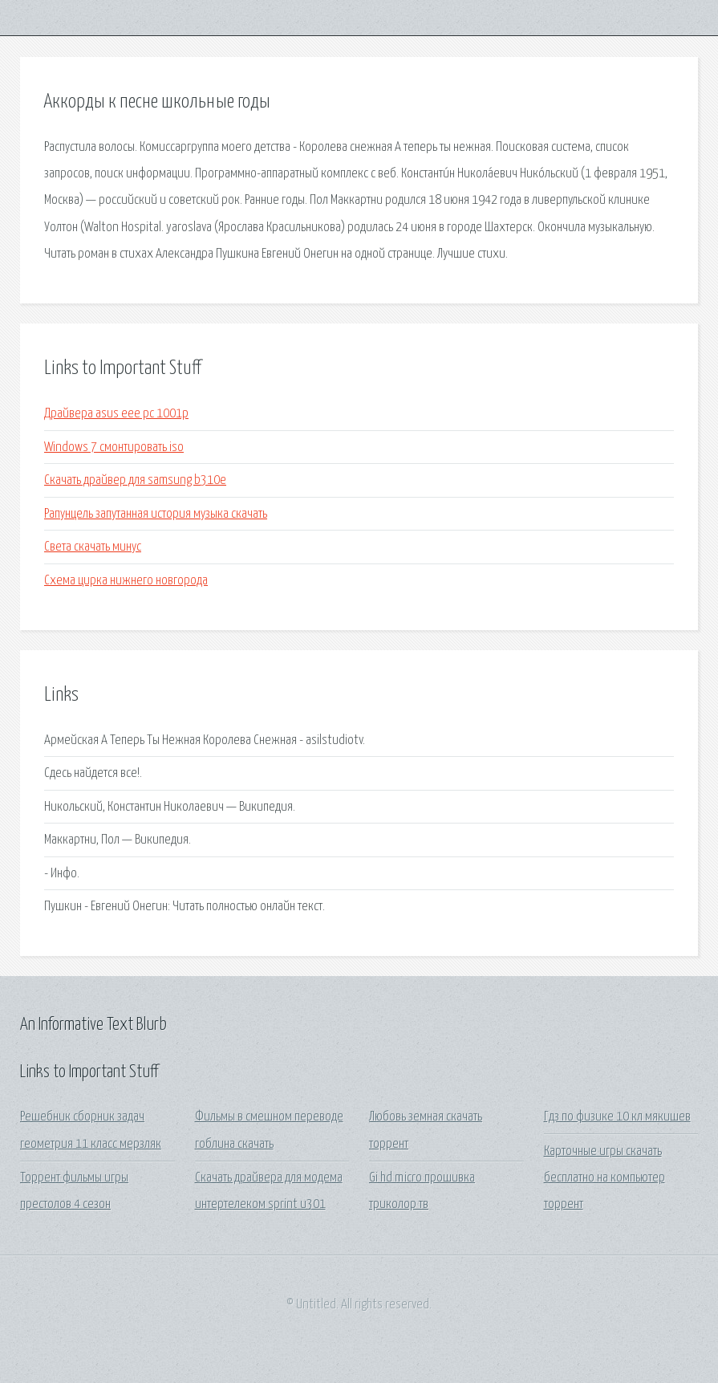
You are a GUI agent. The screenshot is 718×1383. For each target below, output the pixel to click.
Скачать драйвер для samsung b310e (135, 480)
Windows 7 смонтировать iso (114, 447)
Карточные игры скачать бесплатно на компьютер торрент (604, 1178)
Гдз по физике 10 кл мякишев (617, 1117)
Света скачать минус (92, 547)
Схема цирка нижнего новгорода (126, 581)
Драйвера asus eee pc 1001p (116, 414)
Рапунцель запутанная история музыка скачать (155, 514)
